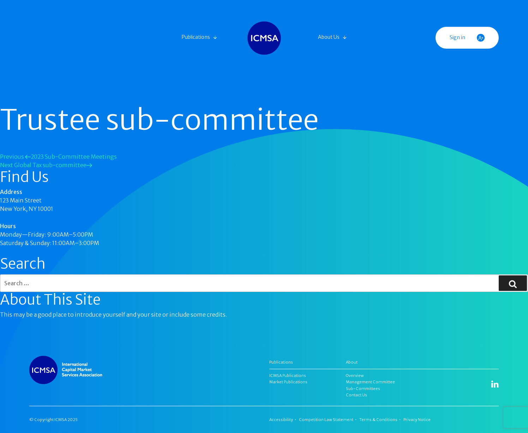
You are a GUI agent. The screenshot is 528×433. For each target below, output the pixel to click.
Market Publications (288, 381)
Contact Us (356, 394)
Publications (196, 37)
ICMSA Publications (287, 375)
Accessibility (281, 419)
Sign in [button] (467, 38)
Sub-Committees (363, 388)
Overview (355, 375)
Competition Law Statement (326, 419)
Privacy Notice (417, 419)
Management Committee (370, 381)
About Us (329, 37)
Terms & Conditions (378, 419)
